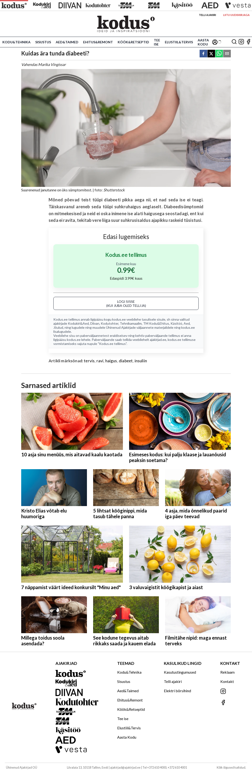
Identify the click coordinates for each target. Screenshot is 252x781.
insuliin (141, 360)
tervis (89, 360)
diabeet (126, 360)
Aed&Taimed (67, 42)
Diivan (94, 323)
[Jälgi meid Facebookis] (248, 42)
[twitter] (211, 54)
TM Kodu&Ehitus (156, 323)
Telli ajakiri (207, 14)
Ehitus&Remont (98, 42)
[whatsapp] (219, 54)
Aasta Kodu (203, 42)
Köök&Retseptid (133, 42)
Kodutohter (109, 323)
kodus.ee (119, 319)
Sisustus (43, 42)
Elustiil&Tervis (179, 42)
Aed (187, 323)
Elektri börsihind (177, 690)
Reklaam (227, 672)
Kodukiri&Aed (78, 323)
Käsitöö (176, 323)
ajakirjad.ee (158, 340)
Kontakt (227, 681)
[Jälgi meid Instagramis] (241, 42)
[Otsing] (234, 42)
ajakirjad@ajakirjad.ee (125, 767)
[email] (227, 54)
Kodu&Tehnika (16, 42)
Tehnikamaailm (131, 323)
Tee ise (157, 42)
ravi (100, 360)
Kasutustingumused (180, 672)
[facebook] (203, 54)
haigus (111, 360)
